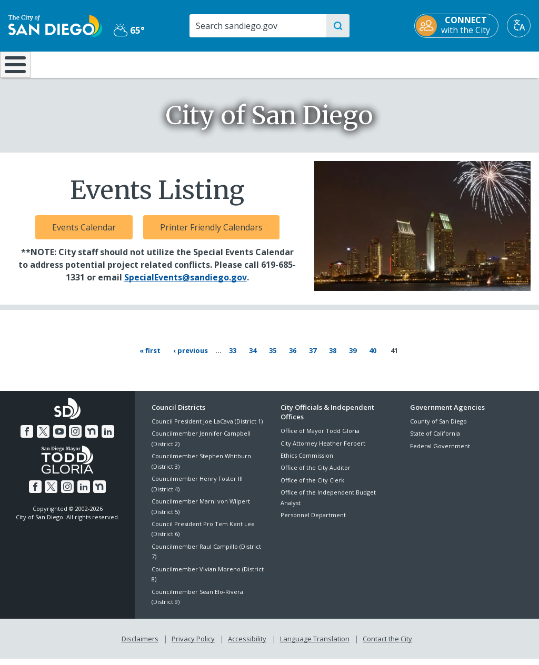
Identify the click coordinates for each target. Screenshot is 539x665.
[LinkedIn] (106, 438)
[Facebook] (28, 438)
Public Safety (404, 63)
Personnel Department (313, 522)
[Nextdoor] (90, 438)
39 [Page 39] (357, 356)
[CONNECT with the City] (456, 26)
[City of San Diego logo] (55, 25)
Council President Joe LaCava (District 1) (207, 428)
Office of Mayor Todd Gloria (320, 438)
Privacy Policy (193, 645)
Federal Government (440, 453)
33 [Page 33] (237, 356)
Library (315, 63)
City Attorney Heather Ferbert (323, 450)
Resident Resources (153, 63)
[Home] (13, 68)
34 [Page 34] (257, 356)
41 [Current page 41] (394, 357)
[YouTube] (59, 438)
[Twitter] (44, 438)
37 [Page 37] (317, 356)
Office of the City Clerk (312, 487)
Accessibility (247, 645)
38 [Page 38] (337, 356)
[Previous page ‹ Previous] (192, 357)
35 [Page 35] (277, 356)
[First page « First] (151, 357)
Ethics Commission (307, 462)
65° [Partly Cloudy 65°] (129, 30)
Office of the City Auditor (316, 475)
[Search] (257, 25)
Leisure (69, 63)
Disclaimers (140, 645)
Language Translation (315, 645)
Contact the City (387, 645)
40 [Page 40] (377, 356)
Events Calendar (84, 234)
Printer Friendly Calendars (211, 234)
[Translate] (519, 25)
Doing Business (233, 63)
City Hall (494, 63)
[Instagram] (75, 438)
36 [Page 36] (297, 356)
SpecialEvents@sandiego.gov (185, 284)
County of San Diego (438, 428)
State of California (435, 441)
